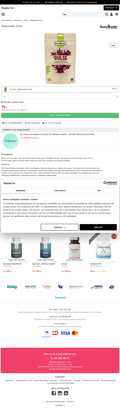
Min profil (9, 381)
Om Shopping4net (109, 381)
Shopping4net (6, 20)
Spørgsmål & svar (24, 381)
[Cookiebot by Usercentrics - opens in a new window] (105, 183)
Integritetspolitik (91, 381)
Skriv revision (32, 123)
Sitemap (70, 402)
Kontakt (54, 381)
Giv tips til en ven (51, 123)
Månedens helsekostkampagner (81, 2)
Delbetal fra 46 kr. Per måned (13, 110)
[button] (116, 14)
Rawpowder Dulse (36, 20)
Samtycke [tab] (20, 190)
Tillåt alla (98, 227)
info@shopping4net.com (60, 369)
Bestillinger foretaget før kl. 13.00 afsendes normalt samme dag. (60, 318)
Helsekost (17, 20)
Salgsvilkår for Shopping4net (61, 383)
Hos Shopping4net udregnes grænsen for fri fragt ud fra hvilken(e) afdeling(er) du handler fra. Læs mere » (60, 310)
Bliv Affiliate (65, 381)
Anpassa (59, 227)
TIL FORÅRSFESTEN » (29, 138)
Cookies (77, 381)
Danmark (60, 405)
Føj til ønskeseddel (12, 123)
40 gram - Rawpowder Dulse (60, 89)
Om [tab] (99, 190)
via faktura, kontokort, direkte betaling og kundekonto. (60, 325)
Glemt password (41, 381)
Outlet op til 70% (31, 2)
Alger (25, 20)
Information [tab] (60, 190)
